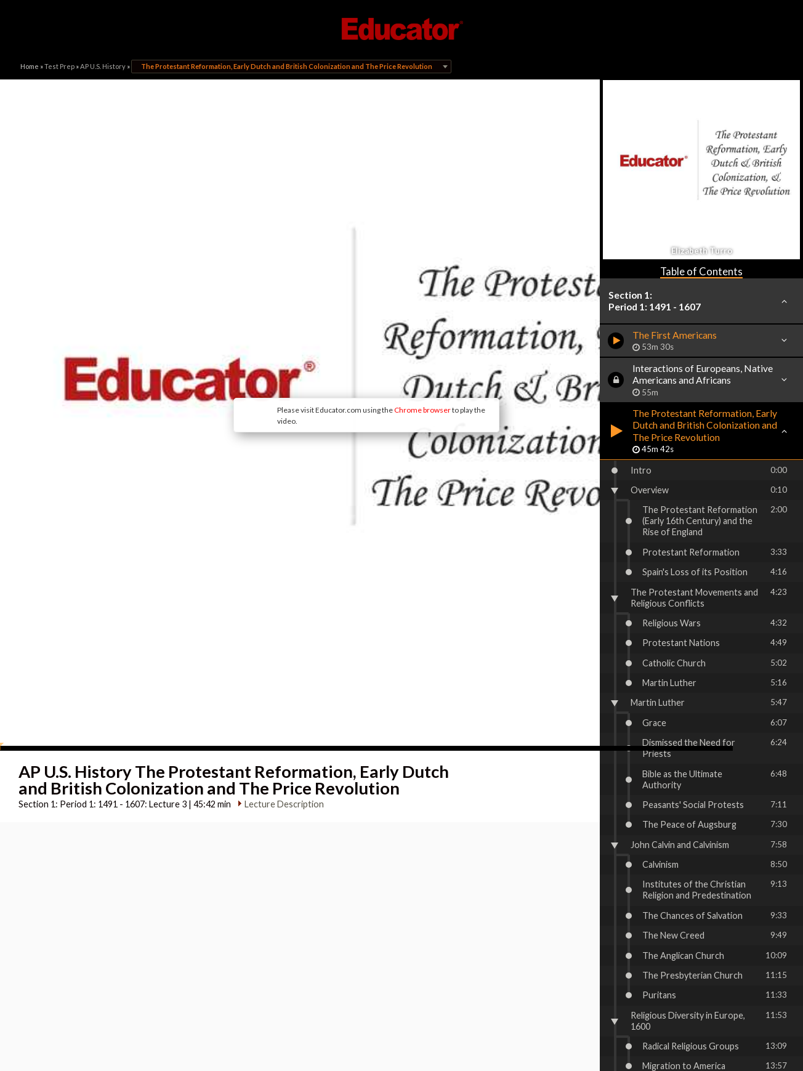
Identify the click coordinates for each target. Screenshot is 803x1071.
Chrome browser (356, 349)
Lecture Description (280, 700)
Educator (401, 29)
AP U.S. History (103, 66)
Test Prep (59, 66)
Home (29, 66)
